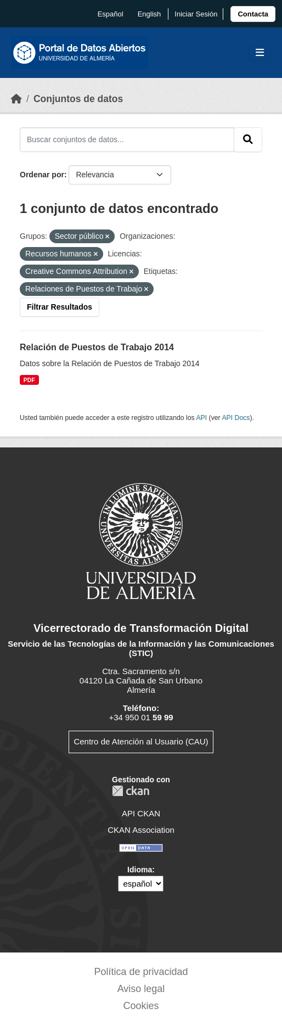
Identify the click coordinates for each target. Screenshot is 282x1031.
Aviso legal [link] (141, 988)
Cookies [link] (141, 1005)
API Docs (236, 418)
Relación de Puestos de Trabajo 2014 (97, 347)
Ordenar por (42, 174)
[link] (252, 14)
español (110, 14)
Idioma (139, 869)
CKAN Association (141, 829)
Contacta (253, 14)
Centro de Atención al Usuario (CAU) (141, 741)
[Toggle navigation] (260, 53)
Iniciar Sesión (195, 14)
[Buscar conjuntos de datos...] (127, 139)
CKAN (130, 791)
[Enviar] (248, 139)
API (201, 418)
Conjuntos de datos (78, 98)
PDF (29, 380)
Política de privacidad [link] (141, 971)
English (149, 14)
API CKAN (141, 813)
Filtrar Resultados (59, 306)
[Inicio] (16, 98)
